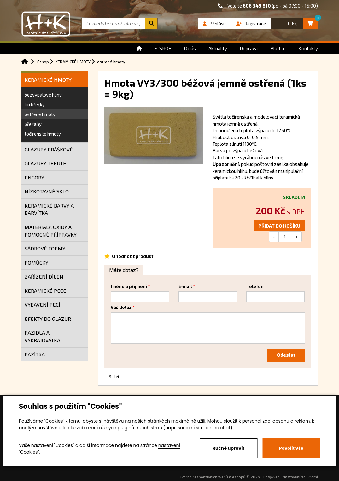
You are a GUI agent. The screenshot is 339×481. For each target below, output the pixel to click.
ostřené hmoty (40, 114)
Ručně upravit (228, 448)
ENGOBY (34, 177)
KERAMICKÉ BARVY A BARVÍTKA (49, 209)
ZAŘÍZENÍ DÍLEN (44, 276)
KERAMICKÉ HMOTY (48, 80)
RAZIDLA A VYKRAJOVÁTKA (42, 336)
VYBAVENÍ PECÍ (42, 305)
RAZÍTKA (35, 354)
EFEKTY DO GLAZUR (48, 319)
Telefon (255, 286)
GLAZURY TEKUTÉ (45, 163)
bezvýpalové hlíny (43, 94)
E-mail (185, 286)
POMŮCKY (36, 263)
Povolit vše (291, 448)
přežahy (33, 124)
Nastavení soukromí (300, 476)
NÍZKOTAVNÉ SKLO (47, 191)
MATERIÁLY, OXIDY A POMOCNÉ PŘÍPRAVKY (51, 231)
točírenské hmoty (43, 134)
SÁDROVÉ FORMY (45, 248)
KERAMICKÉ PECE (45, 291)
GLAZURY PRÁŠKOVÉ (49, 149)
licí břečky (35, 104)
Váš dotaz (121, 307)
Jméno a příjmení (129, 286)
